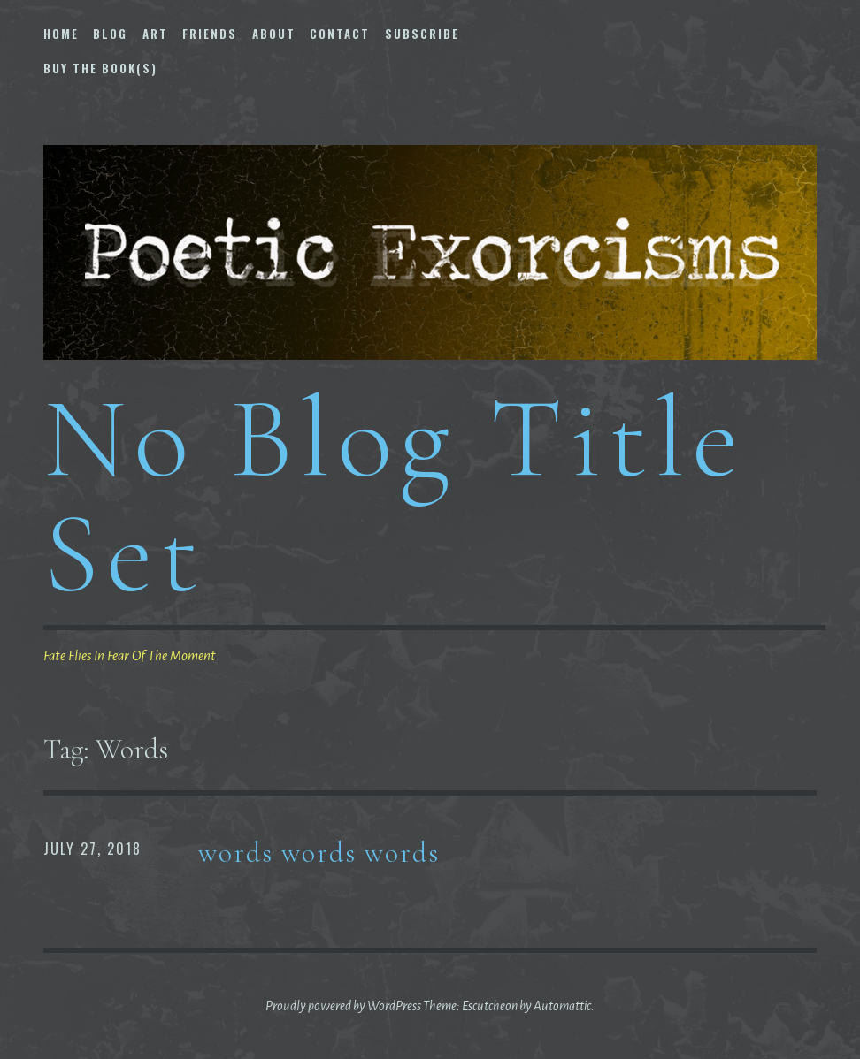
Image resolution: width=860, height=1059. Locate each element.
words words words (319, 852)
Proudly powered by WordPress (343, 1006)
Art (155, 33)
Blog (110, 33)
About (274, 33)
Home (61, 33)
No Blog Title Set (394, 495)
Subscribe (422, 33)
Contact (340, 33)
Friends (209, 33)
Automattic (562, 1006)
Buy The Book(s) (100, 68)
